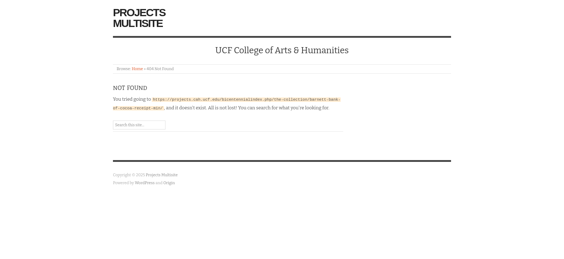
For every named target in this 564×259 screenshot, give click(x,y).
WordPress (145, 183)
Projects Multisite (139, 17)
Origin (169, 183)
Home (137, 69)
